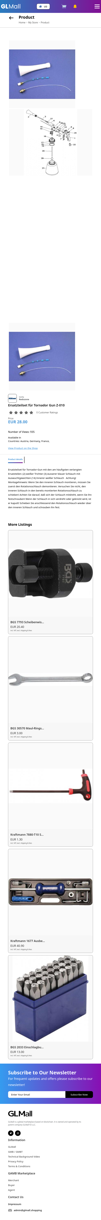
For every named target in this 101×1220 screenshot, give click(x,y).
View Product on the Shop (23, 448)
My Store (33, 22)
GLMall (12, 1146)
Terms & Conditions (19, 1166)
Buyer (11, 1185)
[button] (43, 6)
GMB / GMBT (15, 1151)
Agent (11, 1189)
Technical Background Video (24, 1156)
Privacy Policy (15, 1161)
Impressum (14, 1204)
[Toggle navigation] (97, 6)
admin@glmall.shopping (28, 1210)
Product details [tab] (15, 459)
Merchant (13, 1180)
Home (22, 22)
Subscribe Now (79, 1094)
